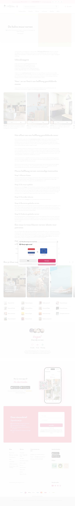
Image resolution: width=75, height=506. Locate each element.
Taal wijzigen (46, 260)
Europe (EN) (43, 251)
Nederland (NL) (31, 251)
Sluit (28, 260)
